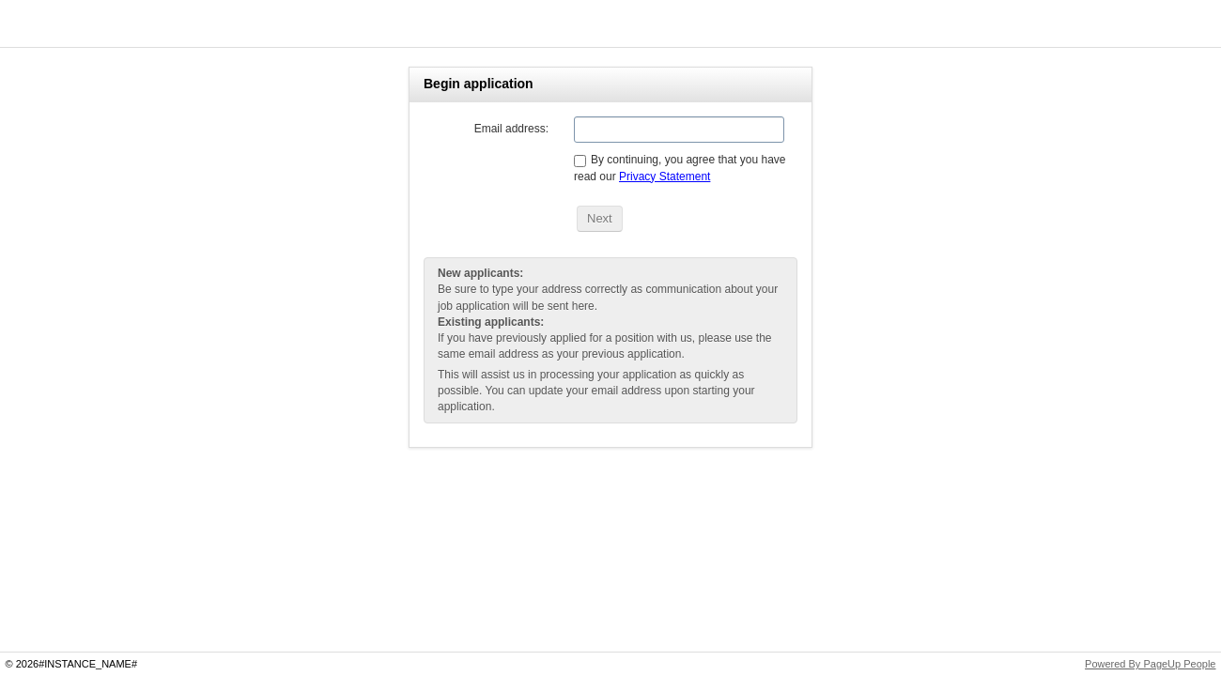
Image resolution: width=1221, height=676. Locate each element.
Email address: (511, 128)
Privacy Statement (664, 176)
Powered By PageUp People (1150, 663)
